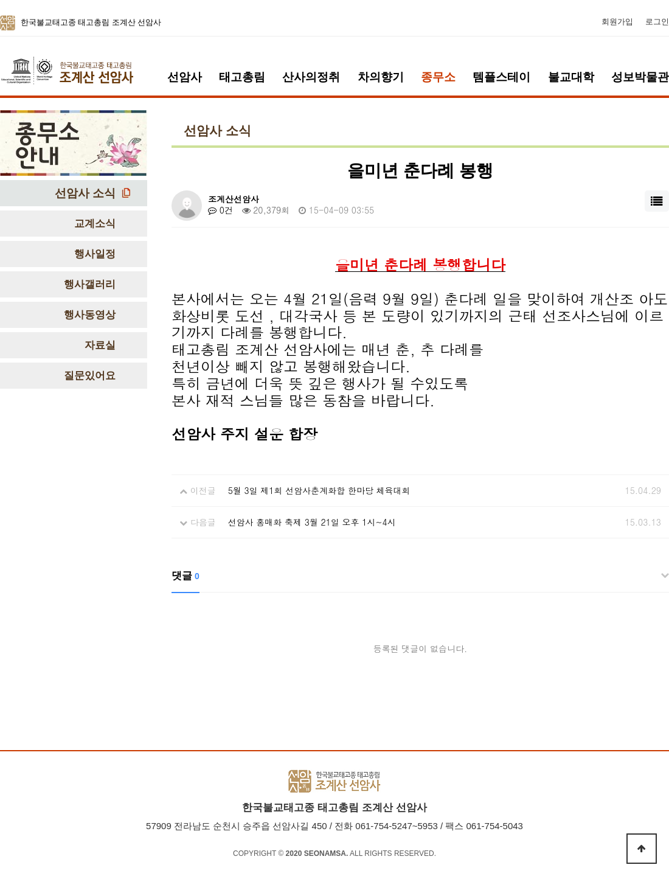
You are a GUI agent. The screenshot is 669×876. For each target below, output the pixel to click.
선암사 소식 (85, 193)
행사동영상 (90, 315)
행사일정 (95, 254)
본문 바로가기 (0, 0)
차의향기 (381, 77)
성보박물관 (640, 77)
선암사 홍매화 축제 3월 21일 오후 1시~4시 (312, 522)
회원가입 (617, 22)
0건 (220, 210)
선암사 (184, 77)
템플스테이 (501, 77)
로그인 (657, 22)
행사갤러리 (90, 284)
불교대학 (571, 77)
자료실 (100, 345)
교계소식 (95, 223)
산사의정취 (311, 77)
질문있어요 (90, 375)
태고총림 (242, 77)
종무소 (438, 77)
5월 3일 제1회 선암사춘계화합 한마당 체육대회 (319, 490)
